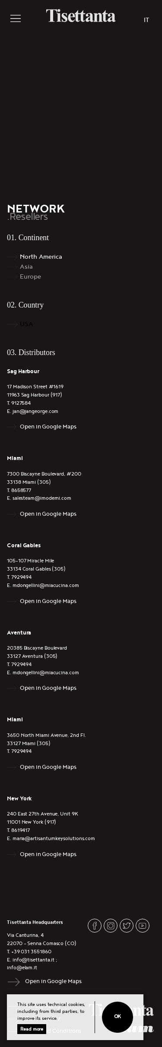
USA (26, 324)
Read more (31, 1029)
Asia (26, 266)
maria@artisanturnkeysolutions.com (54, 838)
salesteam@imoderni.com (42, 498)
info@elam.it (22, 968)
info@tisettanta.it (34, 960)
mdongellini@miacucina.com (46, 585)
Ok (117, 1016)
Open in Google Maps (48, 426)
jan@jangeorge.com (36, 411)
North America (41, 256)
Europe (30, 276)
